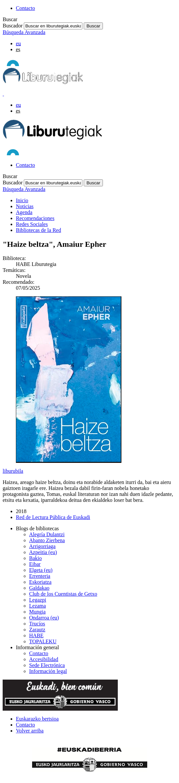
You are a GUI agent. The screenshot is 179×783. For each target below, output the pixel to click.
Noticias (24, 206)
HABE (36, 635)
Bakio (35, 558)
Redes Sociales (32, 224)
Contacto (25, 8)
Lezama (37, 606)
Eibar (35, 564)
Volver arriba (30, 730)
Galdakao (39, 588)
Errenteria (39, 576)
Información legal (48, 671)
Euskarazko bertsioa (37, 719)
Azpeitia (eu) (43, 552)
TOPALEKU (43, 641)
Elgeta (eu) (41, 570)
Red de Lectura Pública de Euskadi (53, 517)
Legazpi (37, 600)
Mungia (37, 612)
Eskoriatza (40, 582)
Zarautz (37, 629)
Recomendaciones (35, 218)
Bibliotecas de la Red (38, 230)
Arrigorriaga (42, 546)
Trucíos (37, 623)
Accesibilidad (43, 659)
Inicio (22, 200)
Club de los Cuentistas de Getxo (63, 594)
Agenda (24, 212)
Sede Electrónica (47, 665)
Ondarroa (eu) (44, 617)
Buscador (12, 25)
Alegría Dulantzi (47, 534)
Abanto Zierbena (47, 540)
